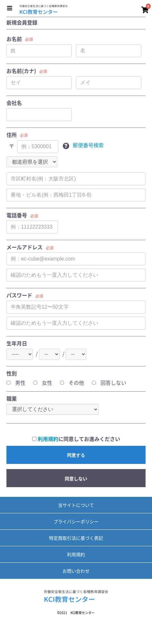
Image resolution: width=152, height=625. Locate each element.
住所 (11, 134)
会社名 (14, 103)
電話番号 (16, 215)
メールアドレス (24, 247)
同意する (76, 455)
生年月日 (16, 343)
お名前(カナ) (21, 71)
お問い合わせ (76, 571)
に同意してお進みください (76, 439)
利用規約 (48, 439)
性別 (11, 373)
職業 (11, 398)
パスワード (19, 295)
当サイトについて (76, 505)
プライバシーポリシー (76, 521)
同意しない (76, 478)
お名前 (14, 39)
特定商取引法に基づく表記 (76, 538)
